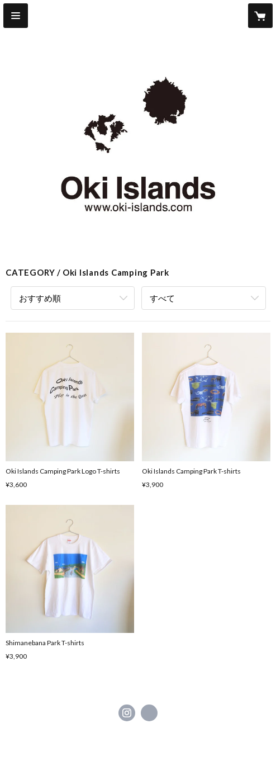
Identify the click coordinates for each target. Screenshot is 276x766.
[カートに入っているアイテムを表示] (260, 15)
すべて (162, 298)
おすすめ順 (40, 298)
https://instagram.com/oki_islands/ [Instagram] (126, 712)
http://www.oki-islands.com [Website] (149, 712)
